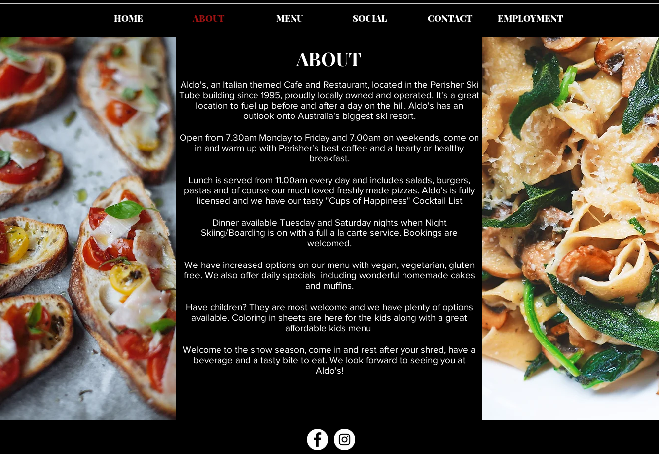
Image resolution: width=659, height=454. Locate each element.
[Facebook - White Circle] (317, 439)
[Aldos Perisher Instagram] (344, 439)
